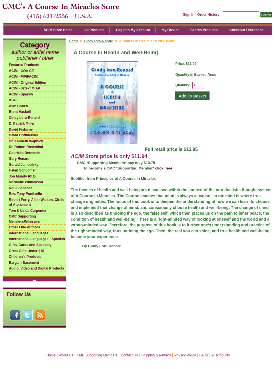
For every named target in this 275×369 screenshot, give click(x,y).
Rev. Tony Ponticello (25, 194)
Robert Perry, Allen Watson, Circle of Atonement (36, 202)
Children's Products (25, 257)
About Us (66, 355)
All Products (94, 30)
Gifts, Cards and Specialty (30, 245)
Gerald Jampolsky (23, 165)
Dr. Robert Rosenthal (26, 147)
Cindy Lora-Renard (24, 118)
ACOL (14, 100)
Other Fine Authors (24, 227)
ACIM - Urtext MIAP (24, 88)
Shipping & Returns (156, 355)
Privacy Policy (185, 355)
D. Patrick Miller (22, 123)
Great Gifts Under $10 (26, 251)
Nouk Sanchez (20, 188)
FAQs (203, 355)
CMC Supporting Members (97, 355)
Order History (208, 15)
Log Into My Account (133, 30)
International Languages (29, 233)
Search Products (204, 30)
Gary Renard (19, 159)
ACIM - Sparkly (21, 94)
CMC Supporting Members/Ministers (24, 219)
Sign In (188, 15)
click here (163, 168)
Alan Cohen (18, 106)
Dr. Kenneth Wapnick (26, 141)
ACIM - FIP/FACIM (23, 77)
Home (73, 41)
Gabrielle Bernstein (24, 153)
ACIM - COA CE (21, 71)
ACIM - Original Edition (27, 83)
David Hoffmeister (23, 135)
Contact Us (129, 355)
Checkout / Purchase (246, 30)
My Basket (170, 30)
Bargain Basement (24, 263)
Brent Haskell (20, 112)
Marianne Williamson (26, 182)
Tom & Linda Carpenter (28, 211)
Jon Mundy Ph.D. (23, 176)
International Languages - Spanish (37, 239)
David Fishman (21, 129)
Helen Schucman (23, 170)
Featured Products (24, 65)
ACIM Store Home (57, 30)
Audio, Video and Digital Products (36, 268)
